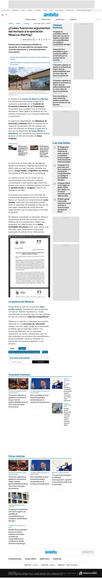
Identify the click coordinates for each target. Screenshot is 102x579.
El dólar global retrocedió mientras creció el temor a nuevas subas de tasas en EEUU (64, 205)
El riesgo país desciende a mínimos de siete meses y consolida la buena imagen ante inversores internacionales (64, 154)
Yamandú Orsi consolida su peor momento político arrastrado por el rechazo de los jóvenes (60, 54)
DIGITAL (31, 565)
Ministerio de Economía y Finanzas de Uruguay (24, 352)
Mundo (18, 23)
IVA (51, 10)
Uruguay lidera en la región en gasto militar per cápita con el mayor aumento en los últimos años (64, 189)
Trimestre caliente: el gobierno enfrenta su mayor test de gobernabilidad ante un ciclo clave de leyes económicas (62, 70)
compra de (35, 99)
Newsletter (98, 19)
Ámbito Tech (60, 19)
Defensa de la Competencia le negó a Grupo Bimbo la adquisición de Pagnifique (23, 150)
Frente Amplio (59, 10)
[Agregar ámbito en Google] (27, 39)
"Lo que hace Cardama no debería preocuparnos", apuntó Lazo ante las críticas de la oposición (69, 392)
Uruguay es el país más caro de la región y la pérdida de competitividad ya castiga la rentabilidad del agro (64, 172)
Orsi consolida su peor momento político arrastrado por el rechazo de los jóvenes (61, 100)
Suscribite (40, 361)
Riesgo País (15, 10)
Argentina (73, 19)
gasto (23, 10)
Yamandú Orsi (69, 10)
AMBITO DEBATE (68, 565)
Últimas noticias (30, 19)
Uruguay (26, 23)
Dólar (45, 10)
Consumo (38, 10)
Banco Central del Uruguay (84, 10)
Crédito (30, 10)
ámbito (10, 23)
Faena (45, 352)
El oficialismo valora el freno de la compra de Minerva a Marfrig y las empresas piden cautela (44, 151)
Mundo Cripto (46, 19)
